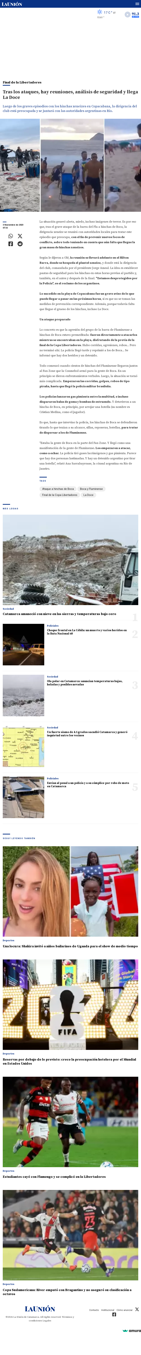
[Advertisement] (70, 49)
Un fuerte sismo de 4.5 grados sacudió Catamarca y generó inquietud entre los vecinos (87, 733)
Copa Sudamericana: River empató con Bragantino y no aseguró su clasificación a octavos (67, 1292)
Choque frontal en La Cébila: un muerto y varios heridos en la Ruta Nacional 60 (87, 632)
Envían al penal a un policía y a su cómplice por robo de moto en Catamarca (88, 784)
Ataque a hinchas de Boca (58, 489)
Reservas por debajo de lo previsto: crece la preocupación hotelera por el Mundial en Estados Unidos (69, 1061)
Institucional (107, 1310)
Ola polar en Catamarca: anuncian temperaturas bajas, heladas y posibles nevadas (84, 683)
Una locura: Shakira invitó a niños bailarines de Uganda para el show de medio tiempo (70, 946)
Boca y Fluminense (91, 489)
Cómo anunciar (125, 1310)
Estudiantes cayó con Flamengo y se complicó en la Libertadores (54, 1177)
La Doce (88, 495)
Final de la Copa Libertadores (59, 495)
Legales (47, 1320)
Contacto (94, 1310)
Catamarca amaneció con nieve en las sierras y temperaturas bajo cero (59, 614)
